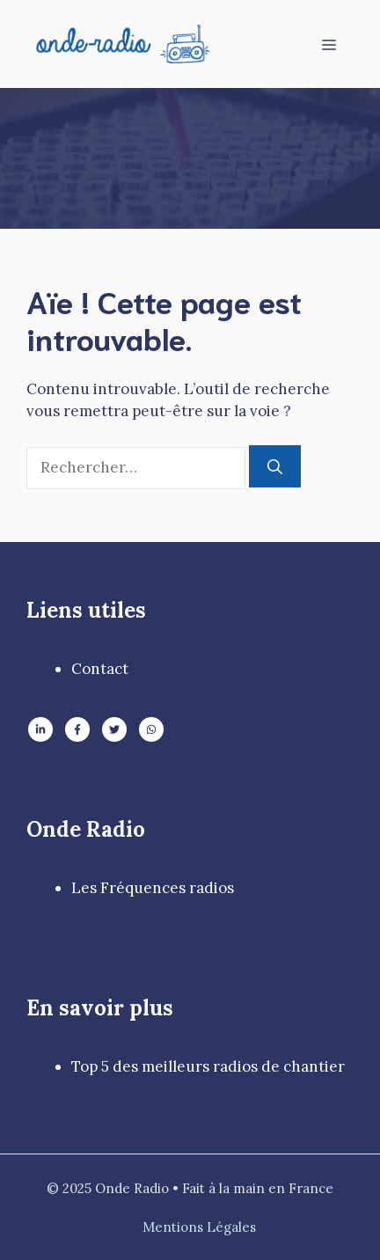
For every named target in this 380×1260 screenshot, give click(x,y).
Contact (99, 668)
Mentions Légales (199, 1227)
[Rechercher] (275, 466)
